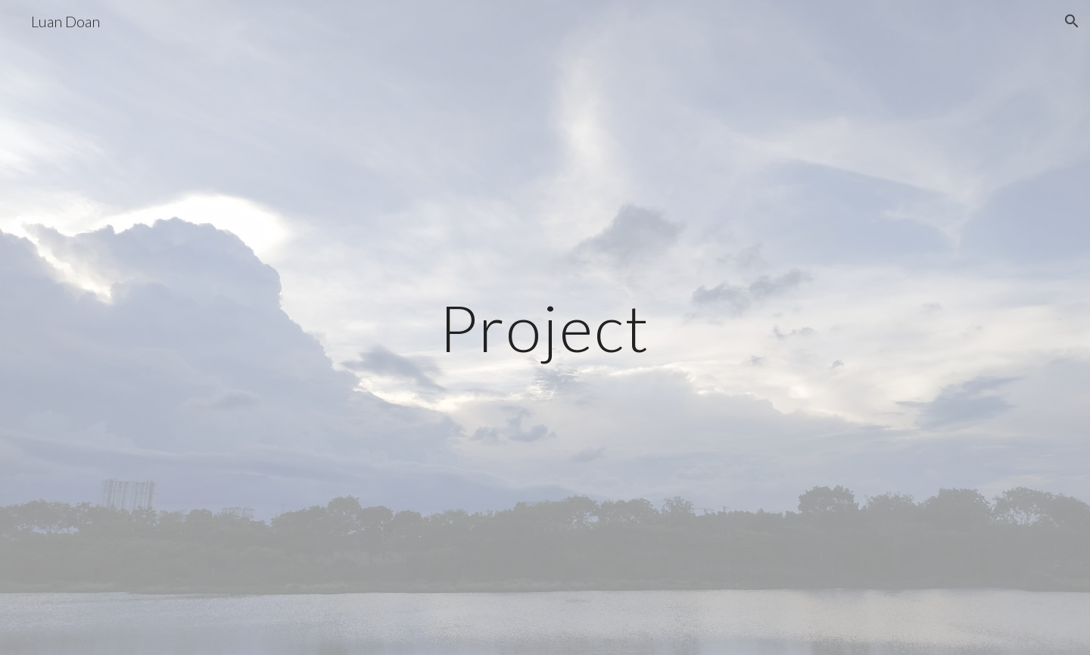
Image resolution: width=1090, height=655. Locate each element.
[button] (1072, 21)
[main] (545, 327)
